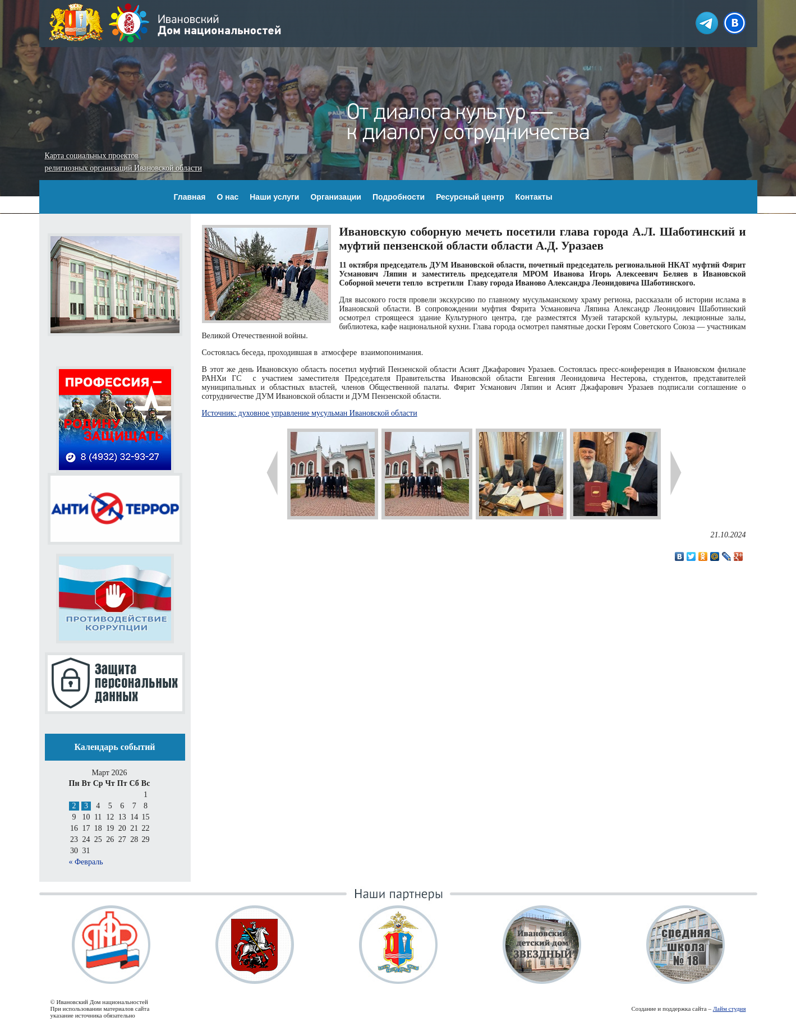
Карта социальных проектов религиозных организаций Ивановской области (123, 161)
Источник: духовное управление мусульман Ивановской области (309, 413)
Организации (335, 196)
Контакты (534, 196)
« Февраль (86, 862)
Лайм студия (729, 1008)
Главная (190, 196)
